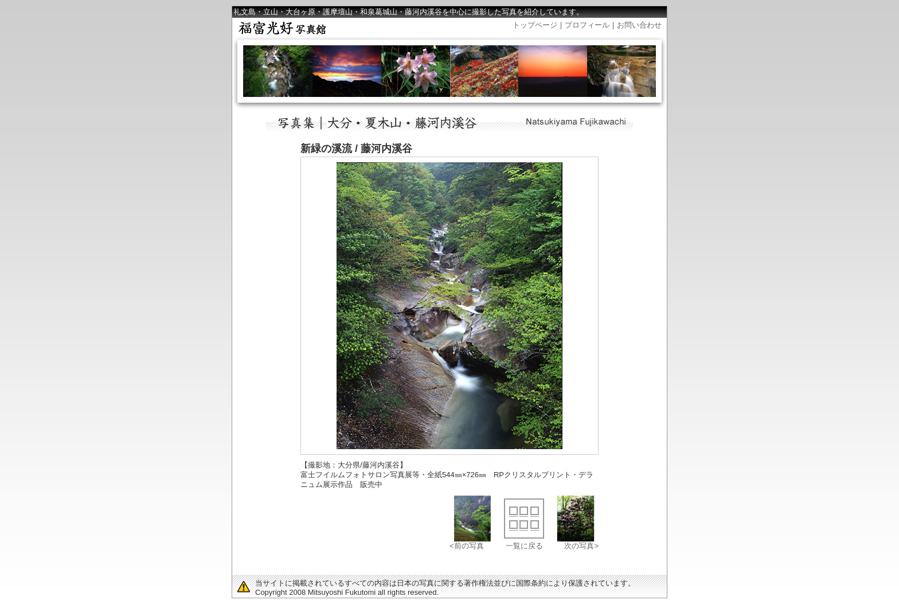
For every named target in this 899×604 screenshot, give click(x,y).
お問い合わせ (639, 25)
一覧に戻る (524, 545)
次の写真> (581, 545)
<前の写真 (467, 545)
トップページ (535, 25)
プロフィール (587, 25)
